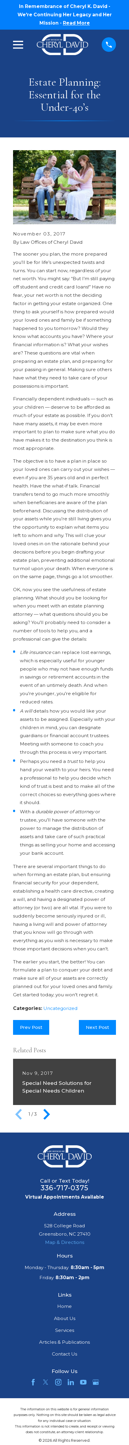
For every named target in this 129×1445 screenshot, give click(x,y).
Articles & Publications (64, 1342)
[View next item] (46, 1114)
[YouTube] (83, 1382)
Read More (76, 23)
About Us (64, 1318)
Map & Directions (64, 1242)
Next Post (97, 1027)
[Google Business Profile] (96, 1382)
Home (64, 1306)
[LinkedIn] (71, 1382)
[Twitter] (45, 1382)
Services (64, 1330)
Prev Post (31, 1027)
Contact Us (64, 1354)
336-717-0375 (64, 1188)
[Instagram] (58, 1382)
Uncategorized (60, 1008)
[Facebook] (33, 1382)
